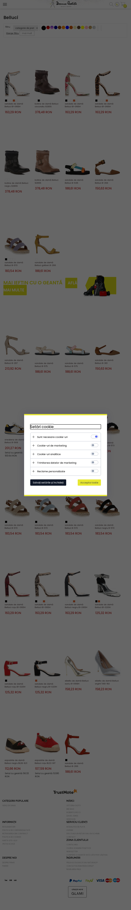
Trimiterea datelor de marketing (56, 462)
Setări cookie (42, 426)
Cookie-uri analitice (49, 454)
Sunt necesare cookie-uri (52, 437)
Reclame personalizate (51, 471)
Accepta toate (89, 482)
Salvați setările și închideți (48, 482)
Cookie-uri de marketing (52, 445)
